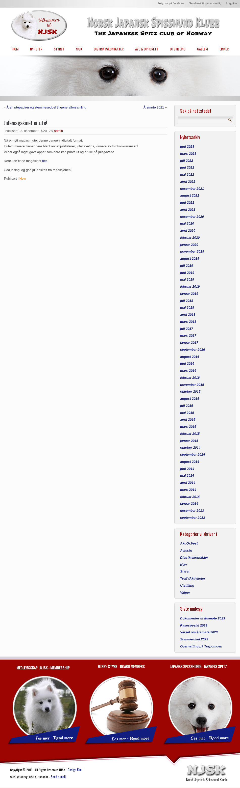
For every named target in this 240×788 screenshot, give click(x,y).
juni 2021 (187, 202)
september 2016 (192, 349)
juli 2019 (186, 265)
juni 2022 (187, 167)
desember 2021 (192, 189)
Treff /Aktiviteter (192, 578)
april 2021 (187, 209)
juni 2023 (187, 146)
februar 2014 (190, 497)
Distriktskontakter (194, 557)
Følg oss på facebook (170, 3)
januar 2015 (189, 441)
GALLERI (202, 48)
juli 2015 (186, 405)
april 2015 (187, 419)
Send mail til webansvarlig (205, 3)
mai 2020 (187, 223)
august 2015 (189, 398)
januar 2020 (189, 245)
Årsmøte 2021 (153, 107)
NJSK (79, 48)
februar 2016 (190, 377)
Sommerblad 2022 (194, 639)
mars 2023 (188, 153)
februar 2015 (190, 434)
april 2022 (187, 181)
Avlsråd (186, 550)
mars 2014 (188, 490)
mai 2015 (187, 413)
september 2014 (192, 454)
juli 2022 (186, 160)
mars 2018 (188, 321)
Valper (185, 592)
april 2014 (187, 482)
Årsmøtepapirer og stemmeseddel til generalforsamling (46, 107)
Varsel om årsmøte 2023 (199, 632)
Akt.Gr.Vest (189, 543)
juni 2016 (187, 363)
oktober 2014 (190, 447)
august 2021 (189, 195)
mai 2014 (187, 475)
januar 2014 (189, 503)
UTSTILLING (177, 48)
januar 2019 (189, 293)
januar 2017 (189, 342)
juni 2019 (187, 273)
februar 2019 (190, 286)
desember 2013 (192, 510)
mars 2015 (188, 426)
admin (58, 131)
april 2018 (187, 314)
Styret (184, 571)
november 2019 (192, 251)
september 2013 (192, 518)
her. (45, 161)
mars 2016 (188, 370)
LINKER (224, 48)
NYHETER (36, 48)
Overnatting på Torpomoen (201, 646)
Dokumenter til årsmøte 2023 (202, 618)
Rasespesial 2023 (193, 625)
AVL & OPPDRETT (146, 48)
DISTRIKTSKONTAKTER (109, 48)
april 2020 (187, 230)
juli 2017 (186, 329)
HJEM (15, 48)
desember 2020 (192, 217)
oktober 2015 (190, 391)
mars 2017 (188, 335)
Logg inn (231, 3)
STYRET (59, 48)
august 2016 (189, 357)
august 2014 (189, 462)
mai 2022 (187, 174)
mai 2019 (187, 279)
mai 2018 (187, 307)
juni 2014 (187, 469)
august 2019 (189, 258)
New (22, 178)
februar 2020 (190, 237)
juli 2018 (186, 301)
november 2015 (192, 385)
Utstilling (187, 585)
